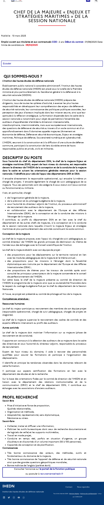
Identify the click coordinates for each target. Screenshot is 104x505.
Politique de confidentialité (88, 493)
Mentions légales (74, 493)
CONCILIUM (78, 497)
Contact (68, 487)
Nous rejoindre (83, 487)
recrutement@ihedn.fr (51, 473)
